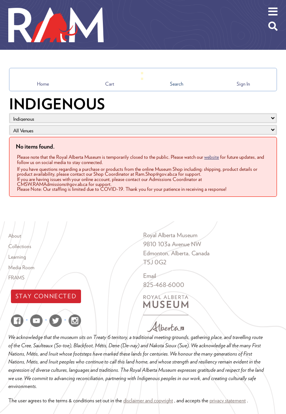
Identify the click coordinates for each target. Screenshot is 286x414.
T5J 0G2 (155, 262)
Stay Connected (45, 296)
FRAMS (16, 277)
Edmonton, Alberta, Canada (176, 253)
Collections (19, 246)
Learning (17, 257)
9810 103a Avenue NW (172, 244)
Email (149, 275)
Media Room (21, 267)
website (211, 157)
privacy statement (228, 400)
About (14, 236)
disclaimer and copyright (148, 400)
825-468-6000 (163, 284)
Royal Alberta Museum (170, 235)
